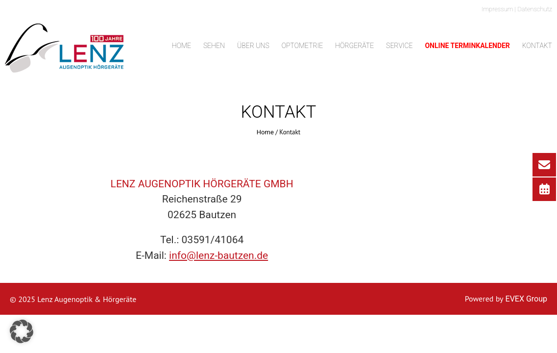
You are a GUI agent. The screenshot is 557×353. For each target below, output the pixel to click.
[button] (21, 331)
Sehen (214, 46)
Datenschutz (534, 9)
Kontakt (537, 46)
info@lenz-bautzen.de (218, 255)
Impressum (497, 9)
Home (181, 46)
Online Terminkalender (467, 46)
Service (399, 46)
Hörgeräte (354, 46)
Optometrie (302, 46)
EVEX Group (525, 298)
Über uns (253, 46)
